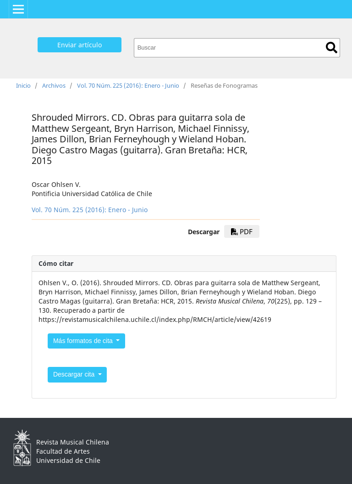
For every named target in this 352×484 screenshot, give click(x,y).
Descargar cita (74, 374)
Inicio (23, 85)
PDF (242, 231)
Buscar (331, 47)
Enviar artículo (79, 44)
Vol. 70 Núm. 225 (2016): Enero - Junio (128, 85)
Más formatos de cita (84, 340)
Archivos (54, 85)
